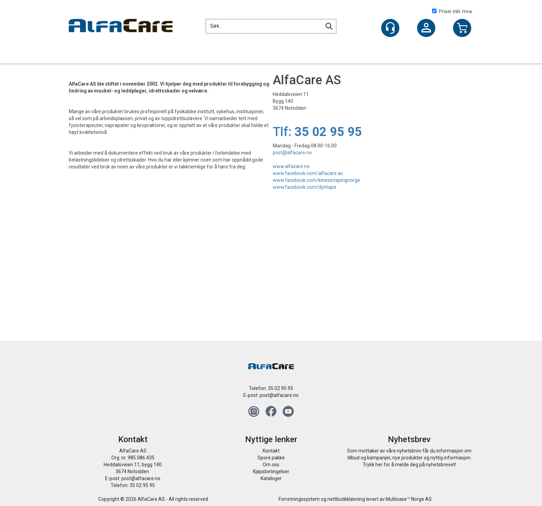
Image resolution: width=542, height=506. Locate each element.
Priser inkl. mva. (452, 11)
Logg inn (426, 29)
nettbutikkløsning (346, 499)
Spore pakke (271, 457)
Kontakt (271, 451)
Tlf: (317, 132)
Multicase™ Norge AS (409, 499)
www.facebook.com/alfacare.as (308, 173)
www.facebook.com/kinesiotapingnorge (316, 180)
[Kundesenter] (390, 28)
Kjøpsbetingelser (271, 471)
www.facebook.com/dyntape (304, 187)
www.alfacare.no (291, 166)
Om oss (271, 464)
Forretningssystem (299, 499)
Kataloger (271, 478)
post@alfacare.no (292, 152)
